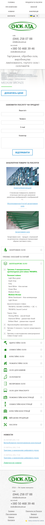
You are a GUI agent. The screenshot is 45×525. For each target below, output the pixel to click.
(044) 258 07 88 (22, 38)
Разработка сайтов (38, 521)
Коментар (22, 135)
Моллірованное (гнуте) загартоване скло (22, 204)
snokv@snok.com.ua (18, 51)
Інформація (33, 11)
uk (34, 16)
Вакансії (34, 7)
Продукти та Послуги (33, 2)
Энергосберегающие (22, 187)
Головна (11, 2)
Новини (11, 11)
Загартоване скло (22, 231)
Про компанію (11, 7)
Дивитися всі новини (12, 462)
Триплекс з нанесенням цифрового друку (21, 450)
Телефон (22, 119)
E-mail (22, 127)
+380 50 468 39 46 (23, 48)
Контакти (11, 16)
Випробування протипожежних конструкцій (22, 442)
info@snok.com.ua (19, 42)
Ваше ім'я (22, 110)
